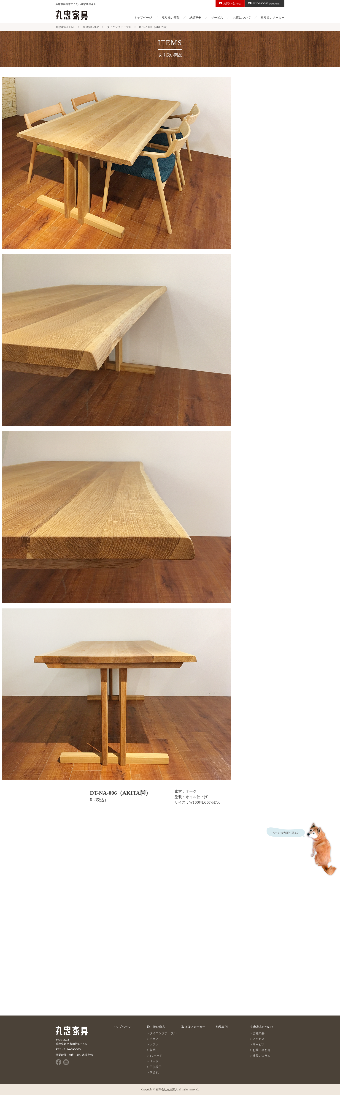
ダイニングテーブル (163, 1033)
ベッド (154, 1061)
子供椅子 (156, 1067)
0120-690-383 (264, 3)
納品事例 (195, 17)
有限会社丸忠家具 (167, 1089)
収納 (153, 1050)
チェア (154, 1038)
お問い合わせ (230, 3)
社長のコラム (261, 1055)
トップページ (143, 17)
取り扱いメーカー (272, 17)
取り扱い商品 (171, 17)
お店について (242, 17)
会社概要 (258, 1033)
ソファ (154, 1044)
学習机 (154, 1072)
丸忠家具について (262, 1027)
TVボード (155, 1055)
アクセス (258, 1038)
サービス (217, 17)
